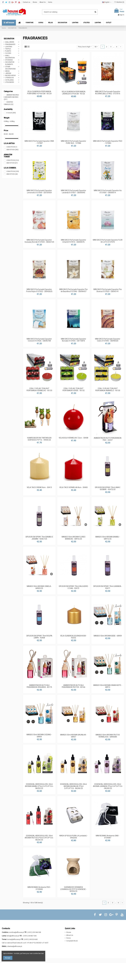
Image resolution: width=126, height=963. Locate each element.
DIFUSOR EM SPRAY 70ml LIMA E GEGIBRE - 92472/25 (107, 488)
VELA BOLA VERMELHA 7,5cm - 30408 (73, 438)
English (107, 2)
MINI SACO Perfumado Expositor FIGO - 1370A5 (107, 142)
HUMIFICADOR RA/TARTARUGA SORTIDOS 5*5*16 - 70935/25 (39, 439)
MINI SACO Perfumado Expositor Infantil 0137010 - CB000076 (73, 241)
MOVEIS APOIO (10, 75)
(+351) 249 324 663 (31, 939)
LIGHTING (8, 46)
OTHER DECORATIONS (10, 68)
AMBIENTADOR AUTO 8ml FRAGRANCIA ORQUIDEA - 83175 (39, 686)
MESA (7, 71)
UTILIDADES (9, 82)
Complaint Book (72, 941)
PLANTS (8, 51)
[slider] (4, 125)
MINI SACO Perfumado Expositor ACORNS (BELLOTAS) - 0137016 (107, 93)
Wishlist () (119, 2)
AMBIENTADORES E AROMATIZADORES (11, 97)
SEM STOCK (12, 149)
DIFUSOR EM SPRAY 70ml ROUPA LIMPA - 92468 (39, 637)
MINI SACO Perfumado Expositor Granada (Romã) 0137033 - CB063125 (39, 241)
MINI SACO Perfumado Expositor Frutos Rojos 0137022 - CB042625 (39, 290)
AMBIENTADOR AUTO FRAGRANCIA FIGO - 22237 (107, 439)
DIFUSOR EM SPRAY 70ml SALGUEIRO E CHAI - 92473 (73, 587)
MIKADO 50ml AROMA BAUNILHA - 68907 (73, 736)
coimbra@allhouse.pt (16, 932)
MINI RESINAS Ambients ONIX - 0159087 (108, 837)
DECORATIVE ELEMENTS (9, 63)
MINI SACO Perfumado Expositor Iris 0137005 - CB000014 (108, 191)
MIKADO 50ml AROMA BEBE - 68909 (108, 636)
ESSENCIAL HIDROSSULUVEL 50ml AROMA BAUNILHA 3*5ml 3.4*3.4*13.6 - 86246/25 (73, 786)
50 (96, 47)
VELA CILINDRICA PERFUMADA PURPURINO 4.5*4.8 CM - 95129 (39, 93)
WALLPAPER (9, 42)
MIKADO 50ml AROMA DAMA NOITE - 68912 (107, 686)
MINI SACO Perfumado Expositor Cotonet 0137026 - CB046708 (39, 340)
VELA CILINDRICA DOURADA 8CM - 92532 (73, 637)
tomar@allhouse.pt (14, 939)
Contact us (27, 2)
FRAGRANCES (10, 44)
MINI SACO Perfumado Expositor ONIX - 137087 (39, 142)
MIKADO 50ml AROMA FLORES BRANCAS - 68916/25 (73, 538)
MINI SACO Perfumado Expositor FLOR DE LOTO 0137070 (107, 241)
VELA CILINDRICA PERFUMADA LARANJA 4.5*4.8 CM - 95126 (73, 93)
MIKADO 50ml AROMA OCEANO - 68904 (39, 736)
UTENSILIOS (9, 78)
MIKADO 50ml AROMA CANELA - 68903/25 (39, 587)
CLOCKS (8, 53)
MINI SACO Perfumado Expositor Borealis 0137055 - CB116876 (73, 340)
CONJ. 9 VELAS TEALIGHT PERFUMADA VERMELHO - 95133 (39, 389)
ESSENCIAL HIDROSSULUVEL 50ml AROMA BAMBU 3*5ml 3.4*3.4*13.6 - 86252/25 (39, 786)
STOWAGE (9, 60)
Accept (7, 958)
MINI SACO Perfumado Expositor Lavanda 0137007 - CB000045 (73, 191)
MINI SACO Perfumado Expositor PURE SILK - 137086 (73, 142)
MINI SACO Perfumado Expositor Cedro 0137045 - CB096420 (107, 340)
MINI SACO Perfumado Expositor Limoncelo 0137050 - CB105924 (39, 191)
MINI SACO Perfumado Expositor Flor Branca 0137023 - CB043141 (107, 290)
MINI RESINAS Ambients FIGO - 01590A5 (39, 888)
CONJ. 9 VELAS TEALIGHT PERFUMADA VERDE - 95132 (74, 389)
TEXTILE (8, 49)
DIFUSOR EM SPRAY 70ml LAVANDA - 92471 (107, 587)
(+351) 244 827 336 (29, 936)
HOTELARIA (9, 80)
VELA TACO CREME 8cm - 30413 (39, 487)
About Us (43, 2)
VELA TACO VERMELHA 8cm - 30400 (73, 487)
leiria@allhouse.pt (13, 936)
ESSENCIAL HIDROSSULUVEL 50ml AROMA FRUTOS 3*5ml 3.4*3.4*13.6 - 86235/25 (39, 838)
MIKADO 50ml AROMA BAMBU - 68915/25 (107, 538)
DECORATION (9, 39)
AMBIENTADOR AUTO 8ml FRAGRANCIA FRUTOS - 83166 (73, 686)
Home (50, 2)
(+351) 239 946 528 (34, 932)
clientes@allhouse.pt (14, 946)
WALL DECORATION (10, 57)
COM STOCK (11, 147)
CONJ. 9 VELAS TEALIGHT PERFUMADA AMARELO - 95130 (107, 389)
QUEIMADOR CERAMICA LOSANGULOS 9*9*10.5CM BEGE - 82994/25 (73, 889)
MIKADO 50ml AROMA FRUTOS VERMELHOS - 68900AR (108, 736)
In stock (11, 113)
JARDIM (8, 73)
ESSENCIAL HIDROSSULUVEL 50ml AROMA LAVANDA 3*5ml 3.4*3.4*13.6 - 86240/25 (107, 786)
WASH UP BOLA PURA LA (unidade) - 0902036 (73, 837)
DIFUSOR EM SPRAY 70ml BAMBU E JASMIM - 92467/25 (39, 538)
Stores (35, 2)
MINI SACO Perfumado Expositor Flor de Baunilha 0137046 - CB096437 (73, 290)
